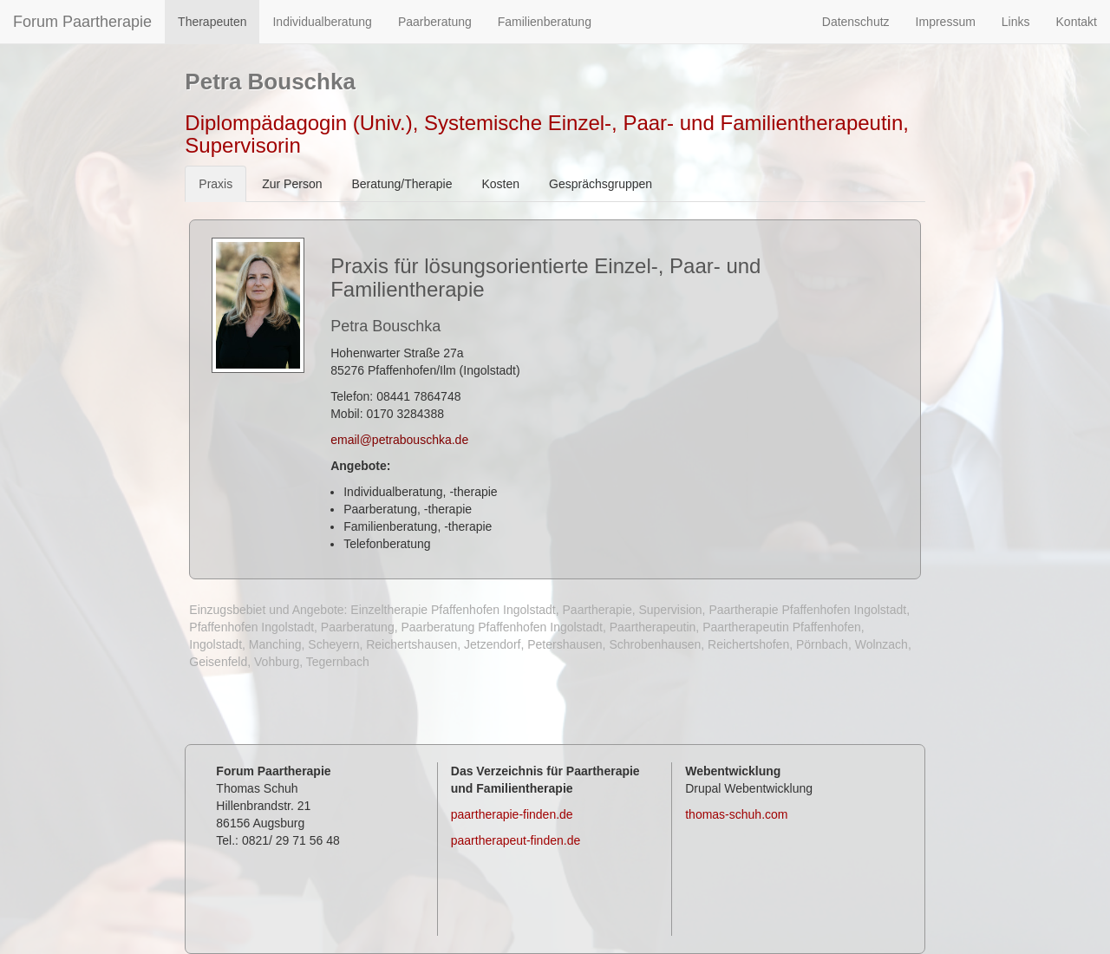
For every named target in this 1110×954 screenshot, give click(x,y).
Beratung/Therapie (401, 184)
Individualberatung (321, 22)
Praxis (215, 184)
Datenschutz (856, 22)
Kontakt (1076, 22)
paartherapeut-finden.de (515, 840)
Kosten (500, 184)
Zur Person (292, 184)
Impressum (946, 22)
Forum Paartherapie (82, 21)
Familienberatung (544, 22)
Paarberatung (435, 22)
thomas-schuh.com (736, 814)
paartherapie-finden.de (512, 814)
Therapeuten (212, 22)
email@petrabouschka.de (399, 440)
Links (1016, 22)
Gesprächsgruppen (600, 184)
